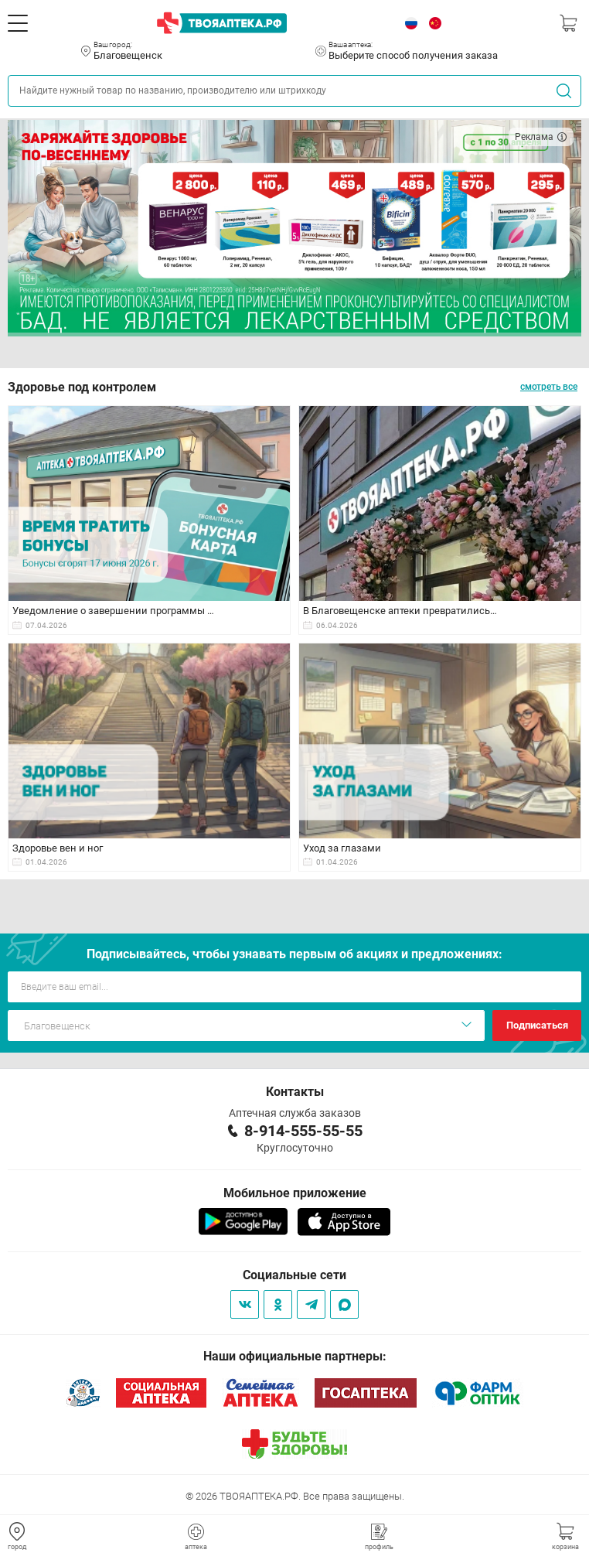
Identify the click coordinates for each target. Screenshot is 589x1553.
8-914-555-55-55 (303, 1130)
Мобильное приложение (294, 1193)
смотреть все (548, 386)
